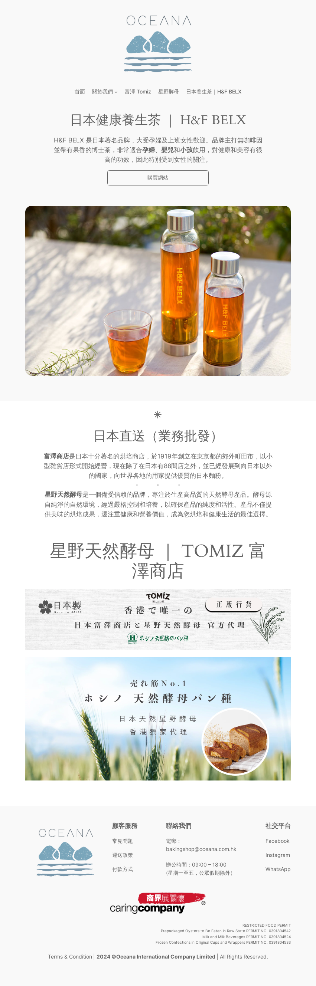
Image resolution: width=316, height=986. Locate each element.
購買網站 (157, 177)
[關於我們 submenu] (116, 91)
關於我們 (102, 91)
